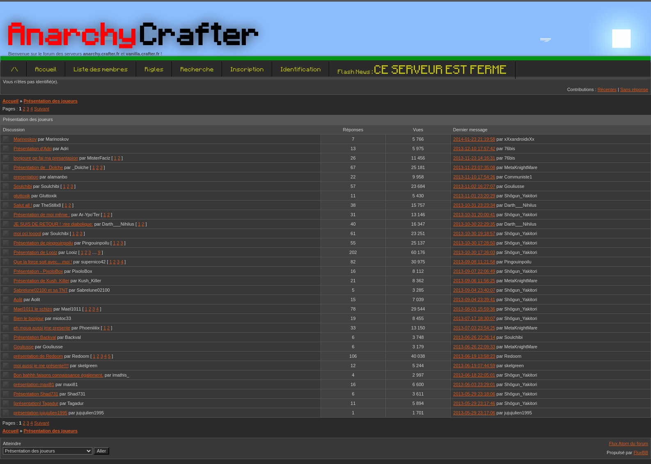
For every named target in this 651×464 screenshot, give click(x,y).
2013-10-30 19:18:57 (474, 233)
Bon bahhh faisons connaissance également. (58, 375)
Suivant (41, 108)
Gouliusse (24, 346)
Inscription (247, 69)
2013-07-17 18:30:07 (474, 318)
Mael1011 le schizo (33, 308)
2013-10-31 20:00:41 (474, 214)
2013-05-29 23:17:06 (474, 412)
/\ (14, 69)
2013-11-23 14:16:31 (474, 157)
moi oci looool (27, 233)
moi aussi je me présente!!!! (41, 365)
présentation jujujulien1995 (40, 412)
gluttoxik (22, 195)
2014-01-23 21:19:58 (474, 139)
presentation (26, 176)
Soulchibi (23, 186)
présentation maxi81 (34, 384)
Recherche (197, 69)
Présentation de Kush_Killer (41, 280)
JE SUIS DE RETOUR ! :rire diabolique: (53, 224)
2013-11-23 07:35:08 (474, 167)
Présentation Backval (35, 337)
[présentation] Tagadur (36, 403)
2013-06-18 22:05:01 (474, 375)
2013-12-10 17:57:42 (474, 148)
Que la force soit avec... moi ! (43, 261)
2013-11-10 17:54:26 (474, 176)
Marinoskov (25, 139)
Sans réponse (634, 89)
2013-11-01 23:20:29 (474, 195)
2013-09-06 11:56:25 (474, 280)
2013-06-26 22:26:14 (474, 337)
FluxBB (641, 452)
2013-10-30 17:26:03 (474, 252)
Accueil (46, 69)
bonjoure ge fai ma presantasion (46, 157)
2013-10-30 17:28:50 (474, 242)
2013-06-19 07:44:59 (474, 365)
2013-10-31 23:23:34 (474, 205)
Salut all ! (23, 205)
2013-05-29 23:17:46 (474, 403)
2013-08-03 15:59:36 (474, 308)
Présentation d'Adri (33, 148)
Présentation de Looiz (35, 252)
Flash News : (422, 71)
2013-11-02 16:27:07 (474, 186)
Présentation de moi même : (42, 214)
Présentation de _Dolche (38, 167)
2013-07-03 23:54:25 (474, 327)
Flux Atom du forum (628, 443)
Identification (301, 69)
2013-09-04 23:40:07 (474, 290)
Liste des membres (101, 69)
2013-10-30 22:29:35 (474, 224)
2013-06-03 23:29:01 (474, 384)
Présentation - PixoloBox (38, 271)
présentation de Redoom (38, 356)
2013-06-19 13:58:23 (474, 356)
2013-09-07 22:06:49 (474, 271)
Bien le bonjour (29, 318)
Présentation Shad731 (36, 393)
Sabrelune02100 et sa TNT (41, 290)
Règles (154, 69)
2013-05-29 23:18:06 (474, 393)
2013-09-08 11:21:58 (474, 261)
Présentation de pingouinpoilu (43, 242)
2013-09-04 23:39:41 (474, 299)
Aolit (18, 299)
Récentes (607, 89)
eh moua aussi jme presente (42, 327)
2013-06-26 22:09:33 (474, 346)
